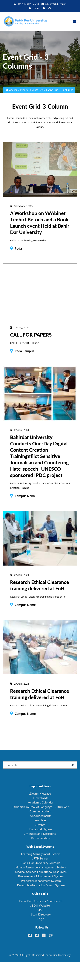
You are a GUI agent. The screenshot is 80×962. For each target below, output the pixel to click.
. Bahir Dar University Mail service (40, 901)
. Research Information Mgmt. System (40, 885)
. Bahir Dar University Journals (40, 863)
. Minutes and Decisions (40, 833)
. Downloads (40, 798)
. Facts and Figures (40, 829)
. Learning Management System (40, 854)
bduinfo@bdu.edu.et (53, 4)
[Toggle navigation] (76, 21)
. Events (40, 824)
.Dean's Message (40, 793)
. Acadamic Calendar (40, 802)
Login (34, 8)
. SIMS (40, 910)
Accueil (13, 90)
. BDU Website (40, 905)
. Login (40, 919)
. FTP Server (40, 858)
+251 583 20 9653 (26, 4)
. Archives (40, 820)
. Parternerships (40, 838)
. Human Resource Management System (40, 867)
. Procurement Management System (40, 876)
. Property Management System (40, 880)
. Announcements (40, 815)
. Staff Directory (40, 914)
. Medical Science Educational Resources (40, 871)
